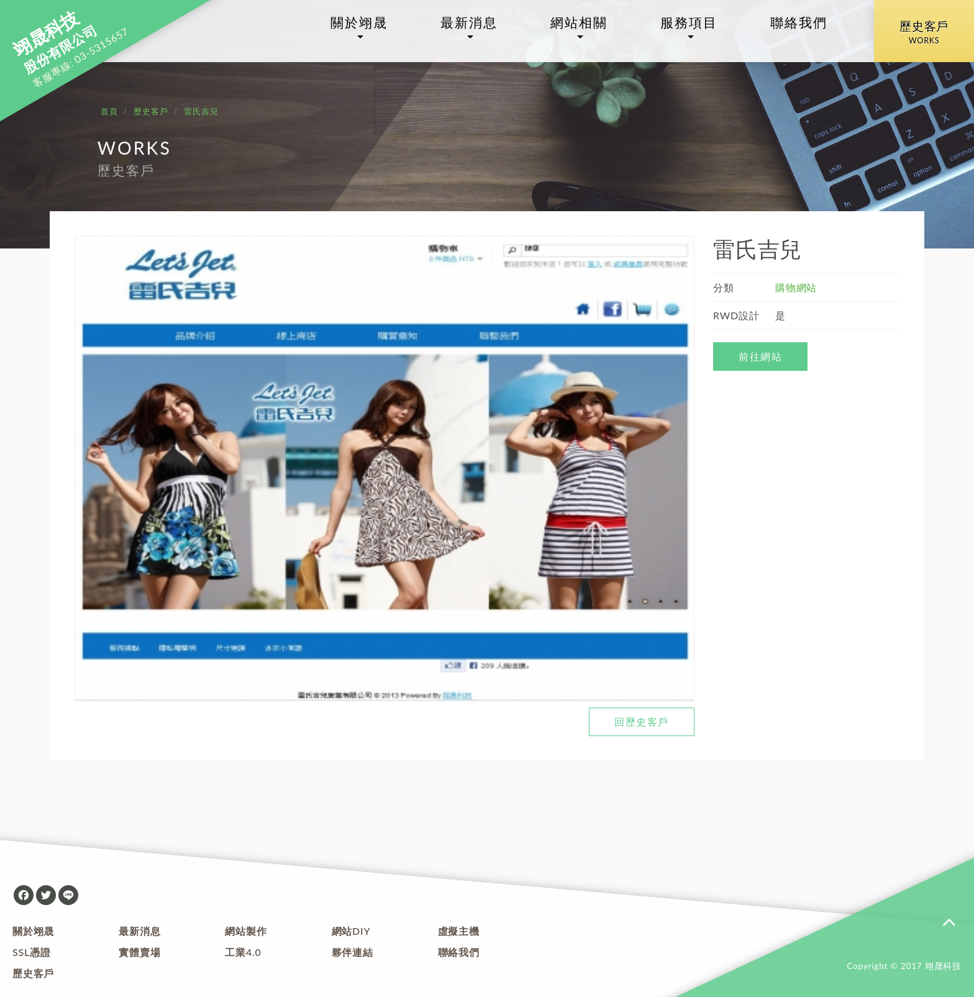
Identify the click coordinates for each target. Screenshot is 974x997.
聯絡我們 (798, 22)
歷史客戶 (924, 33)
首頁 (109, 111)
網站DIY (351, 931)
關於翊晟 (359, 22)
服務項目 (688, 22)
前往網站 (760, 356)
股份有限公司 (55, 43)
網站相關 (579, 22)
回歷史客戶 (641, 721)
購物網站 (796, 287)
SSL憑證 (31, 952)
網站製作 (245, 931)
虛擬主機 (459, 931)
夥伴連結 (352, 952)
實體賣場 (139, 952)
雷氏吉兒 (201, 111)
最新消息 (469, 22)
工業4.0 (243, 952)
